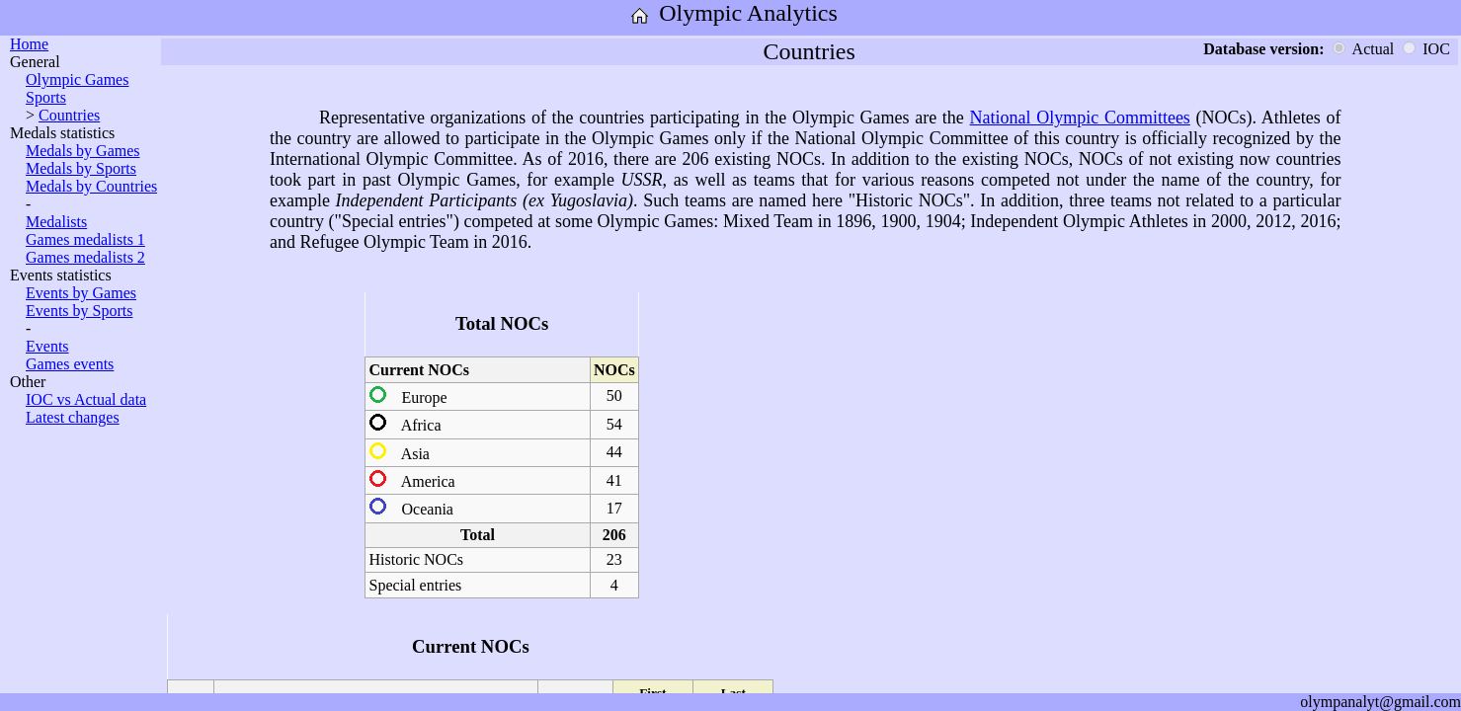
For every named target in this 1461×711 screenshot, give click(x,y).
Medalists (56, 221)
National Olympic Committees (1080, 117)
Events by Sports (79, 310)
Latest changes (73, 417)
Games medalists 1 (85, 239)
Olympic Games (77, 79)
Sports (46, 97)
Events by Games (81, 292)
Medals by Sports (81, 168)
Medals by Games (83, 150)
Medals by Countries (91, 186)
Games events (70, 364)
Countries (69, 115)
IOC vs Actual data (86, 399)
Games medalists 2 (85, 257)
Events (47, 346)
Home (29, 44)
